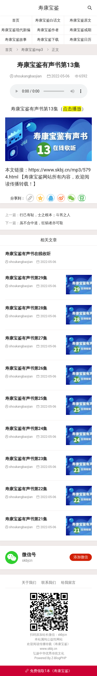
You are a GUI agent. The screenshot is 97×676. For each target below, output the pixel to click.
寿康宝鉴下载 (48, 39)
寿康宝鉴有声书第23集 (26, 458)
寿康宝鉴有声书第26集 (26, 368)
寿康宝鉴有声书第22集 (26, 488)
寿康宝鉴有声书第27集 (26, 338)
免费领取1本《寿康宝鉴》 (48, 671)
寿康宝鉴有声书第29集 (26, 277)
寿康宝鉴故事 (16, 39)
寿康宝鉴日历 (80, 39)
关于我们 (29, 582)
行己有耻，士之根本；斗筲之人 (45, 215)
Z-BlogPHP (58, 658)
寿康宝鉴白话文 (48, 20)
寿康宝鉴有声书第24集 (26, 428)
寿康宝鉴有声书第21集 (26, 518)
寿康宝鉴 (48, 8)
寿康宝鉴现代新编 (15, 30)
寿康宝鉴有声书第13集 (48, 91)
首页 (15, 20)
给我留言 (68, 582)
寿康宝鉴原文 (80, 20)
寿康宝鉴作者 (48, 30)
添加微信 (80, 557)
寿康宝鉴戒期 (80, 30)
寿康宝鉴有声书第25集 (26, 398)
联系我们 (48, 582)
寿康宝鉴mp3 (32, 50)
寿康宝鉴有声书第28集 (26, 308)
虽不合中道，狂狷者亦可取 (41, 223)
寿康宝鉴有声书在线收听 (28, 253)
